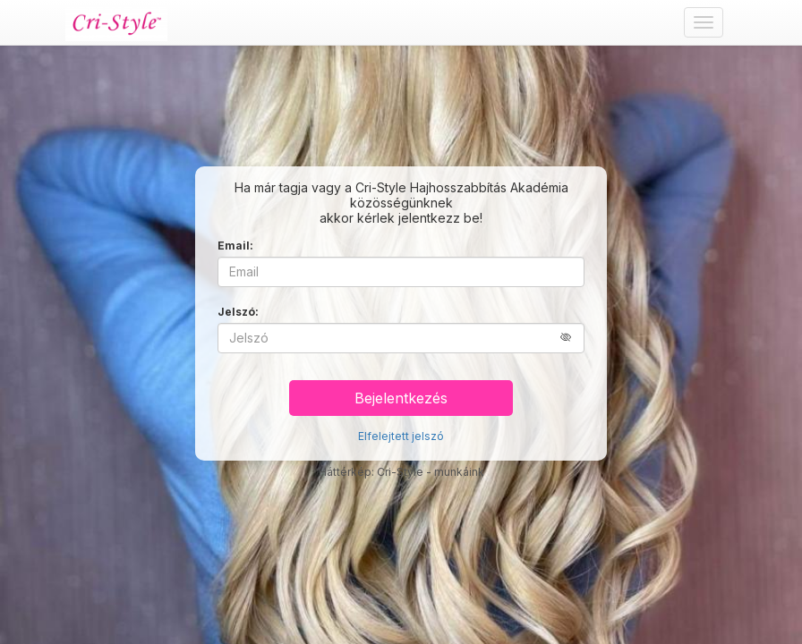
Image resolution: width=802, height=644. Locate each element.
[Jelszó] (401, 338)
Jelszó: (238, 311)
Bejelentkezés (401, 398)
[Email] (401, 272)
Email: (235, 245)
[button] (572, 337)
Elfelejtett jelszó (401, 436)
